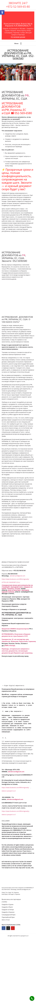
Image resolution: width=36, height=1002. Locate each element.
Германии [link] (32, 641)
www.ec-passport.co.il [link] (9, 791)
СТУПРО (4, 902)
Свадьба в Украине (8, 912)
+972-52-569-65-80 (18, 6)
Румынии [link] (15, 641)
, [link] (15, 645)
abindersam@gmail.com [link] (17, 576)
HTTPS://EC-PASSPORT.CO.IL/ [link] (11, 582)
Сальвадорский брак (8, 915)
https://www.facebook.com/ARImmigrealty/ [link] (15, 579)
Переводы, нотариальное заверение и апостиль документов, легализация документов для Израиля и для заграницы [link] (17, 651)
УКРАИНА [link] (10, 589)
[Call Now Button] (32, 998)
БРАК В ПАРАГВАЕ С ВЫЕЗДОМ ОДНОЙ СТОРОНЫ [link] (15, 591)
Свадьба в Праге (7, 907)
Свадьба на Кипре (8, 909)
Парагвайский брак (8, 917)
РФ (27, 95)
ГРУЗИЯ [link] (17, 589)
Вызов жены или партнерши (11, 899)
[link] (17, 586)
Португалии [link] (23, 641)
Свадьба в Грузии (7, 904)
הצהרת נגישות (6, 920)
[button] (21, 43)
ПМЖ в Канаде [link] (10, 645)
